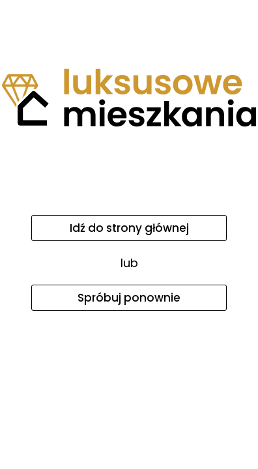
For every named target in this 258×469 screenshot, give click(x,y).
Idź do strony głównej (129, 228)
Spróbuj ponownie (129, 298)
